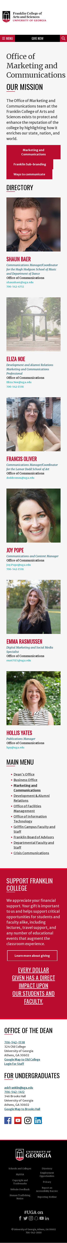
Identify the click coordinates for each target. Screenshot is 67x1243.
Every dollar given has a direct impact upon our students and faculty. (33, 985)
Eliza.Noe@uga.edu (18, 382)
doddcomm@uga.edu (20, 477)
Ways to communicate (29, 174)
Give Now (37, 38)
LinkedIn (38, 1120)
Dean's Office (24, 774)
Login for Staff (14, 1064)
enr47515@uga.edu (18, 660)
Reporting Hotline (47, 1197)
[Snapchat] (36, 1218)
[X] (25, 1218)
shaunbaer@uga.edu (19, 282)
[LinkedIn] (47, 1218)
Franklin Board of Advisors (34, 837)
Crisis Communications (31, 853)
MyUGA (20, 1174)
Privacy (47, 1182)
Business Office (25, 780)
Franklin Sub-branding (30, 164)
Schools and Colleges (20, 1168)
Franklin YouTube (17, 1120)
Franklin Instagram (27, 1120)
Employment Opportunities (47, 1174)
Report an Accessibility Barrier (47, 1189)
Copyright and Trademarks (20, 1182)
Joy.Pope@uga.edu (18, 564)
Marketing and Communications (33, 152)
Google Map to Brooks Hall (22, 1109)
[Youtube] (41, 1218)
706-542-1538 (15, 386)
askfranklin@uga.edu (18, 1087)
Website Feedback (19, 1189)
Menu (7, 38)
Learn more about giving (32, 955)
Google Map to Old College (22, 1059)
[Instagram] (31, 1218)
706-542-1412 (14, 1092)
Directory (47, 1168)
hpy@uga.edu (15, 747)
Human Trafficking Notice (20, 1197)
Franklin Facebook (7, 1120)
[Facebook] (20, 1218)
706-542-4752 (15, 286)
